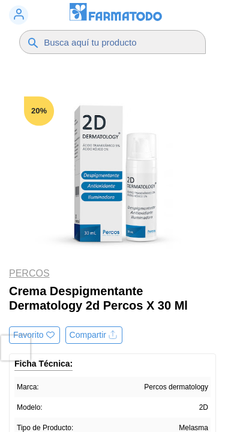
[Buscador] (119, 42)
